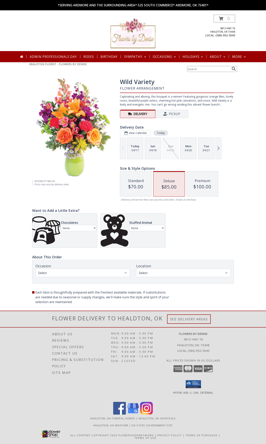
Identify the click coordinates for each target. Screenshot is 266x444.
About (218, 56)
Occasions (165, 56)
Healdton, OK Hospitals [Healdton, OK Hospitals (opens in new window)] (157, 418)
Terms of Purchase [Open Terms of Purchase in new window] (202, 435)
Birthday (109, 56)
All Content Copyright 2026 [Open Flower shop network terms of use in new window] (93, 435)
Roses (88, 56)
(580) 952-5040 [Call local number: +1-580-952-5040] (225, 35)
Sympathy (135, 56)
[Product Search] (208, 69)
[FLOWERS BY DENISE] (133, 33)
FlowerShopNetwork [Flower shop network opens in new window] (136, 435)
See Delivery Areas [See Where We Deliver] (189, 319)
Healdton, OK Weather (110, 425)
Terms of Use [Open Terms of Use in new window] (145, 438)
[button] (224, 18)
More (239, 56)
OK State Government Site (152, 425)
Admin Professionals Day (53, 56)
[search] (234, 69)
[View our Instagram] (146, 413)
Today (161, 133)
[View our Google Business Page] (133, 413)
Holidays (193, 56)
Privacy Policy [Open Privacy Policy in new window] (169, 435)
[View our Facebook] (119, 413)
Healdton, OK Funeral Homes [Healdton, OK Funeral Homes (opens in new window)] (112, 418)
